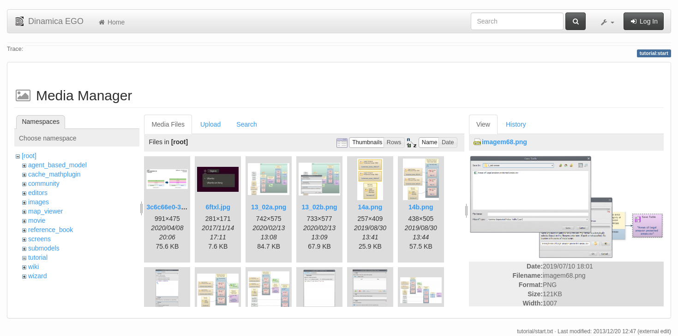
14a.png (370, 207)
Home (111, 22)
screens (39, 239)
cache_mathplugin (54, 174)
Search (246, 124)
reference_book (50, 229)
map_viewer (45, 211)
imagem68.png (504, 142)
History (516, 124)
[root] (29, 155)
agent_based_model (57, 165)
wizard (37, 276)
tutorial (38, 257)
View (483, 124)
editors (38, 192)
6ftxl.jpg (217, 207)
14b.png (420, 207)
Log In (644, 21)
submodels (44, 248)
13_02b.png (319, 207)
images (38, 202)
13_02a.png (268, 207)
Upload (210, 124)
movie (36, 220)
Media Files (168, 124)
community (44, 183)
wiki (33, 266)
